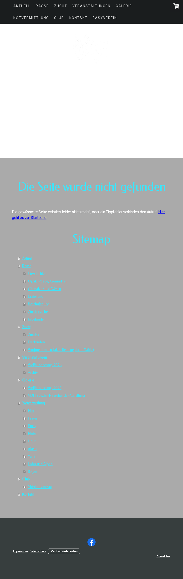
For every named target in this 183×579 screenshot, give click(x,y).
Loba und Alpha (40, 464)
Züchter (33, 334)
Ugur (32, 441)
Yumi (31, 456)
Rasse (42, 6)
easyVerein (105, 18)
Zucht (60, 6)
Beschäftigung (38, 304)
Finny (32, 426)
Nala (32, 433)
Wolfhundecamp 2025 (44, 388)
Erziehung (35, 296)
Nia (31, 410)
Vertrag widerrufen (64, 551)
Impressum (20, 551)
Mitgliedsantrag (40, 487)
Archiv (32, 372)
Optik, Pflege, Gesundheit (47, 281)
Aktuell (21, 6)
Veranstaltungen (91, 6)
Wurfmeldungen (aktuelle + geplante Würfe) (61, 349)
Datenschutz (38, 551)
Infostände (36, 319)
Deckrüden (36, 342)
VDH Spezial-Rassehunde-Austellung (56, 395)
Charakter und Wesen (44, 289)
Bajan (32, 471)
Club (59, 18)
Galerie (124, 6)
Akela (32, 448)
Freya (32, 418)
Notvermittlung (31, 18)
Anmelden (163, 556)
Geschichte (36, 273)
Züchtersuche (38, 311)
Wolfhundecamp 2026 (44, 365)
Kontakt (78, 18)
